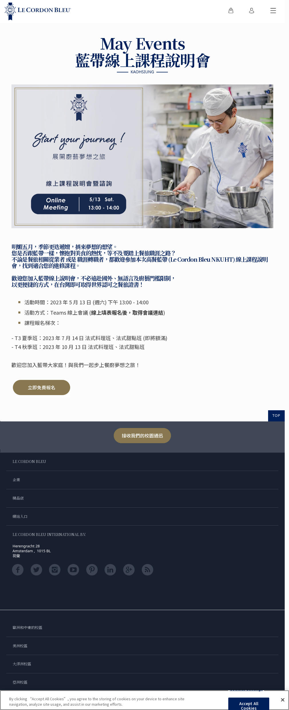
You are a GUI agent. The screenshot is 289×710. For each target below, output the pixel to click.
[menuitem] (231, 11)
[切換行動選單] (273, 11)
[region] (144, 700)
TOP (276, 415)
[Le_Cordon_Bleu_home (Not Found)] (38, 11)
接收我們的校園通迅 (142, 435)
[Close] (282, 700)
